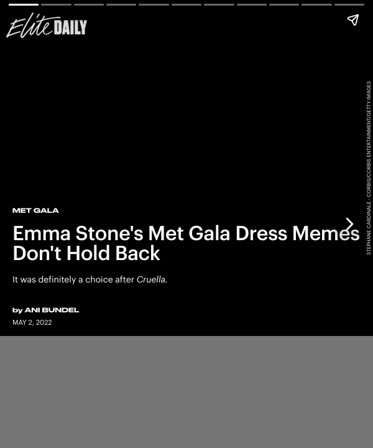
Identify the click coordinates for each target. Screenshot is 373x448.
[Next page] (349, 224)
